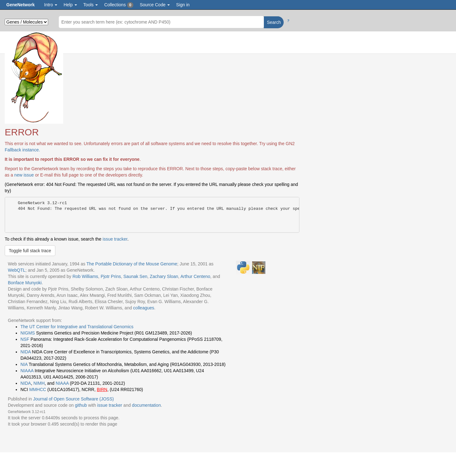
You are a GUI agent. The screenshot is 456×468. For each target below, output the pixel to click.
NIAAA (26, 370)
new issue (24, 174)
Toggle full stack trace (30, 250)
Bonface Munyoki (25, 282)
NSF (24, 339)
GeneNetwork (20, 4)
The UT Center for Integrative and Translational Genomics (76, 326)
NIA (24, 364)
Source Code (155, 4)
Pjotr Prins (111, 276)
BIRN (102, 389)
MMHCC (37, 389)
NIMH (39, 383)
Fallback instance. (22, 149)
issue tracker (115, 239)
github (81, 405)
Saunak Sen (135, 276)
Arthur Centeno (195, 276)
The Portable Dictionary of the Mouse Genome (131, 263)
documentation (146, 405)
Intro (50, 4)
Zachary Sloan (164, 276)
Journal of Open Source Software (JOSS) (73, 398)
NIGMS (27, 332)
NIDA (25, 351)
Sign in (183, 4)
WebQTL (16, 270)
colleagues (143, 307)
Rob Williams (85, 276)
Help (70, 4)
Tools (90, 4)
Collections (118, 5)
